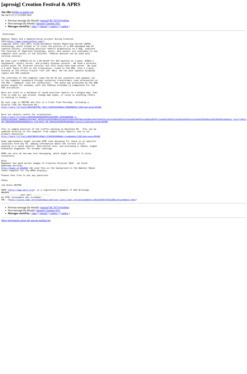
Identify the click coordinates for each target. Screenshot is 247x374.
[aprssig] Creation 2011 (48, 23)
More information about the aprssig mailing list (26, 254)
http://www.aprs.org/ (21, 221)
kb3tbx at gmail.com (23, 12)
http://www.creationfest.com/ (25, 43)
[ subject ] (54, 26)
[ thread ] (43, 26)
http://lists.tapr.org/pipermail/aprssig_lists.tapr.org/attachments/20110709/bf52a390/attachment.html (72, 233)
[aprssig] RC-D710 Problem (54, 20)
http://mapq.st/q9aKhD (14, 195)
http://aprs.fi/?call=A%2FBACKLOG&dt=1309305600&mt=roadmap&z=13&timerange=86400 (50, 157)
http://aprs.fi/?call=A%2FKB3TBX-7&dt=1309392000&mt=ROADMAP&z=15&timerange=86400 (51, 122)
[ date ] (34, 26)
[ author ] (65, 26)
